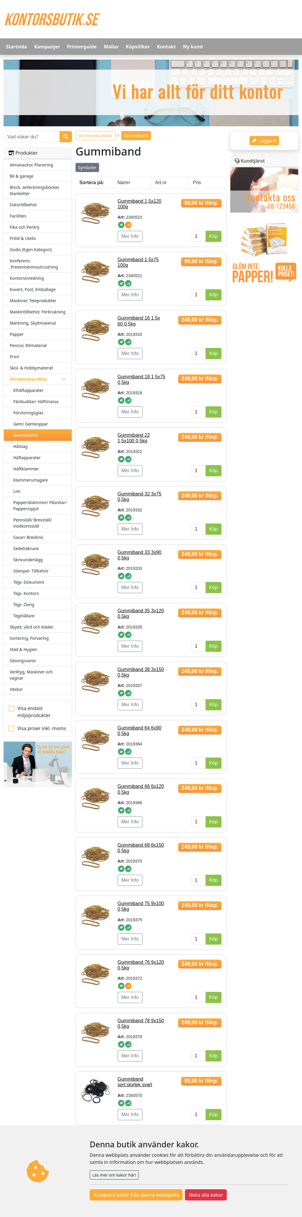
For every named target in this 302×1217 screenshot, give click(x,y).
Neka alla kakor (206, 1195)
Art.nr (161, 182)
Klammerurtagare (30, 480)
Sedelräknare (26, 548)
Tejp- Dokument (28, 582)
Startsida (16, 46)
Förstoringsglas (28, 413)
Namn (123, 182)
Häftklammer (26, 469)
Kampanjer (47, 46)
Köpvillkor (138, 46)
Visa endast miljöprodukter (34, 712)
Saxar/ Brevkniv (28, 537)
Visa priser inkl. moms (41, 728)
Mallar (111, 46)
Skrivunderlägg (28, 559)
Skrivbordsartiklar (95, 135)
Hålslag (20, 446)
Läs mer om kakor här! (114, 1175)
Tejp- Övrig (23, 604)
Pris (197, 182)
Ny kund (193, 46)
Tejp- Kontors (26, 593)
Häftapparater (27, 457)
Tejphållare (24, 616)
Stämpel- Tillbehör (31, 571)
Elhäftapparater (28, 390)
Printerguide (82, 46)
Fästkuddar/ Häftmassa (35, 401)
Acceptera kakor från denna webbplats (136, 1195)
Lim (16, 491)
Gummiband (25, 435)
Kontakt (166, 46)
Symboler (87, 167)
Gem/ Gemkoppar (30, 424)
